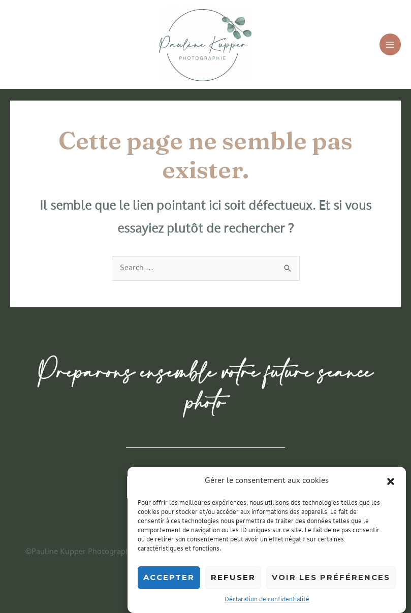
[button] (391, 484)
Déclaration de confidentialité (267, 603)
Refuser (233, 580)
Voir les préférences (331, 580)
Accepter (169, 580)
